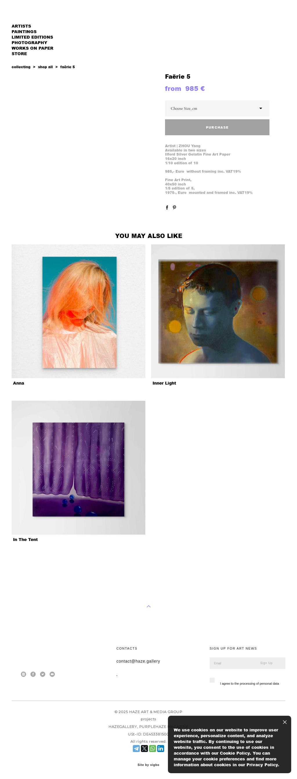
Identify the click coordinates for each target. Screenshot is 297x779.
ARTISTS (21, 26)
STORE (19, 53)
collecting (21, 66)
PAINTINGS (24, 31)
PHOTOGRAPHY (29, 42)
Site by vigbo (148, 765)
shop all (45, 66)
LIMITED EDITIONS (32, 37)
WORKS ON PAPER (32, 48)
